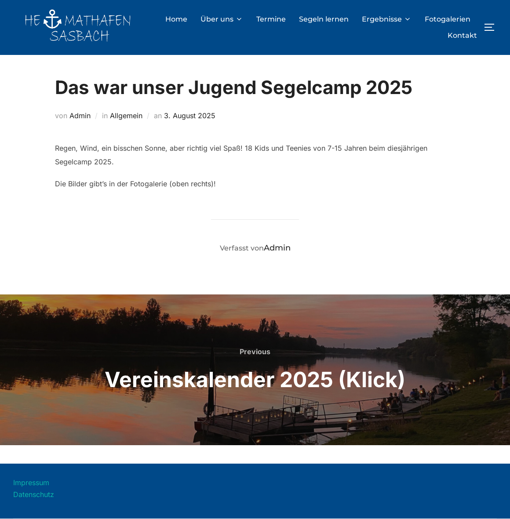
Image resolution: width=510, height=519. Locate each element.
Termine (271, 19)
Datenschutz (33, 494)
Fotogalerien (447, 19)
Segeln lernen (324, 19)
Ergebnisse (387, 19)
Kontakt (462, 35)
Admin (80, 115)
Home (176, 19)
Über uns (221, 19)
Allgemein (126, 115)
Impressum (31, 482)
